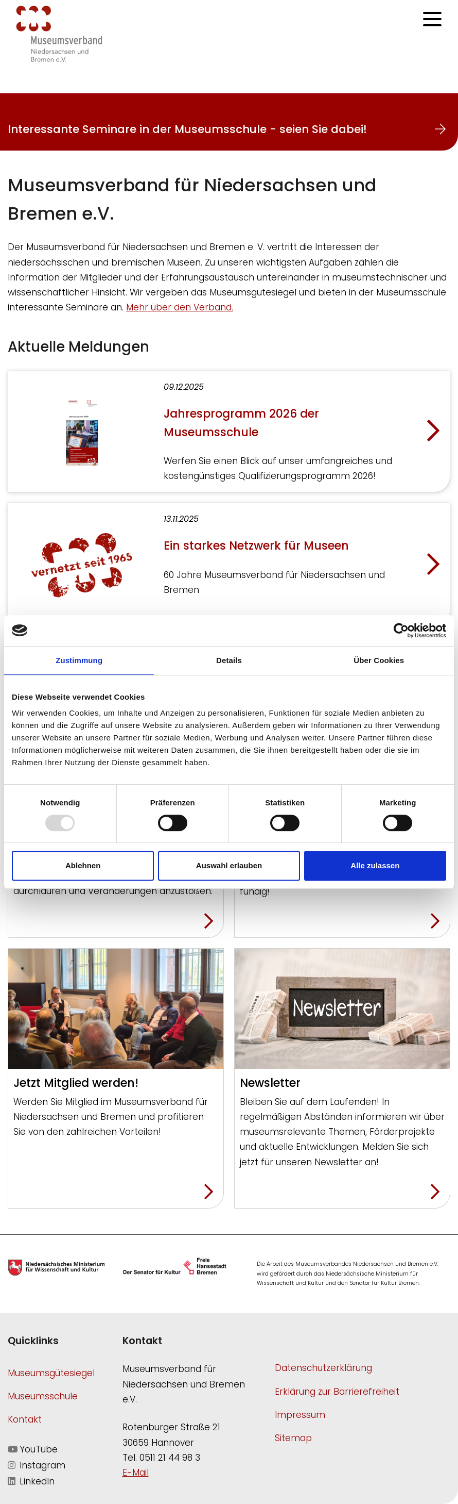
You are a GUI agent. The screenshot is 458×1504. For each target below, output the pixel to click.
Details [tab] (229, 660)
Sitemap (293, 1438)
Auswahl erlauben (229, 865)
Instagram (36, 1465)
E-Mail (135, 1472)
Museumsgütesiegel (51, 1373)
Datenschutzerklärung (323, 1368)
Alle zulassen (374, 865)
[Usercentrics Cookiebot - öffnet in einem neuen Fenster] (401, 630)
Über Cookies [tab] (379, 660)
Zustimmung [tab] (79, 660)
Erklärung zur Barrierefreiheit (337, 1391)
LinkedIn (31, 1481)
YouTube (33, 1449)
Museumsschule (43, 1396)
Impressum (300, 1415)
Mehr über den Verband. (179, 307)
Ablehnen (82, 865)
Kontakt (25, 1419)
